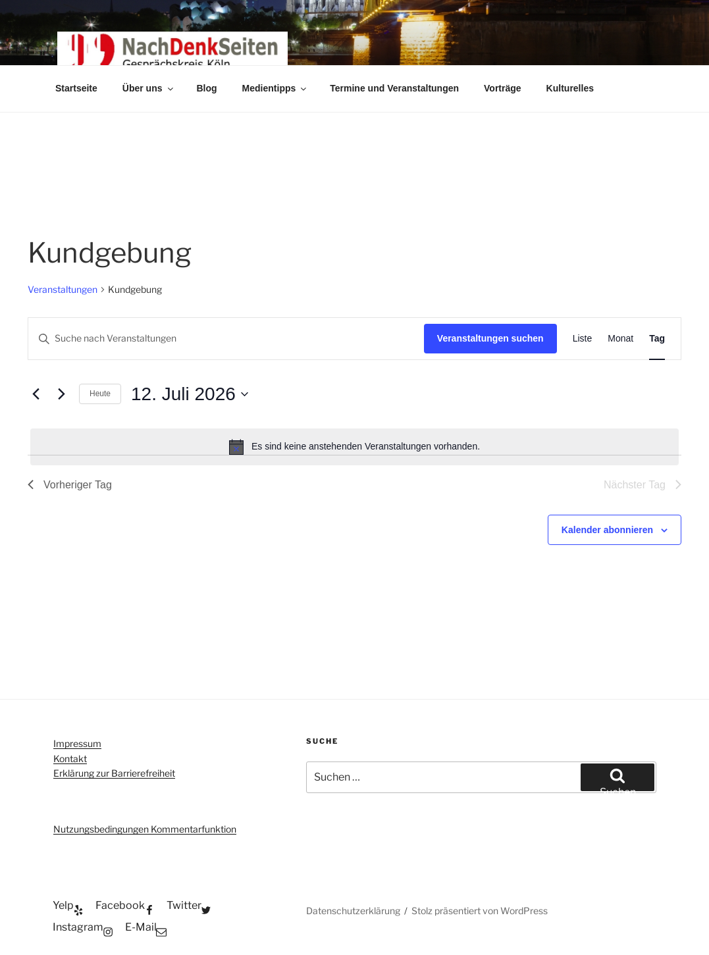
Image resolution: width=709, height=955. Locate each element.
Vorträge (502, 88)
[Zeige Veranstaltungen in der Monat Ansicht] (620, 338)
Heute (100, 393)
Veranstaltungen (62, 289)
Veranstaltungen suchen (490, 338)
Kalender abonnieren (607, 530)
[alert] (354, 446)
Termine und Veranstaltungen (394, 88)
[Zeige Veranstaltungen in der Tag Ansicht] (657, 338)
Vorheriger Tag (70, 484)
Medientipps (275, 88)
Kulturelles (570, 88)
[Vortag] (35, 394)
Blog (207, 88)
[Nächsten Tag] (61, 394)
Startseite (76, 88)
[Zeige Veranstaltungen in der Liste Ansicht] (582, 338)
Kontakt (70, 758)
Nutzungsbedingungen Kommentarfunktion (144, 829)
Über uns (148, 88)
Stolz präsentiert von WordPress (479, 910)
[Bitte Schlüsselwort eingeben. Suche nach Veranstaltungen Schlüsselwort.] (226, 338)
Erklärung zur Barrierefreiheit (114, 773)
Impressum (77, 743)
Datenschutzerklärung (353, 910)
